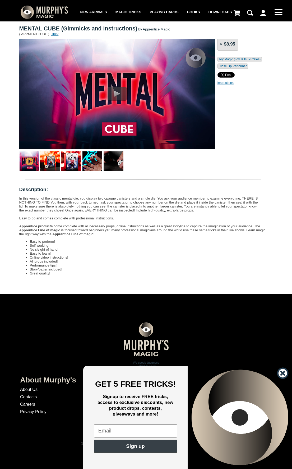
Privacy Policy (33, 411)
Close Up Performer (233, 66)
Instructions (225, 83)
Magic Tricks (128, 12)
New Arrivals (93, 12)
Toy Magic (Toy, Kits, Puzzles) (240, 59)
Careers (27, 404)
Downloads (220, 12)
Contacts (28, 397)
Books (193, 12)
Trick (55, 34)
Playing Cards (164, 12)
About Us (29, 389)
